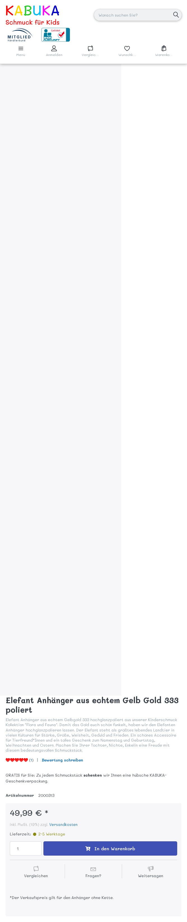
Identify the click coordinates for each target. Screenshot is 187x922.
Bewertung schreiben (62, 760)
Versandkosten (63, 824)
